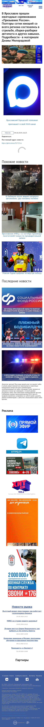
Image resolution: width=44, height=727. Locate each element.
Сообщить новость (21, 676)
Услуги (11, 676)
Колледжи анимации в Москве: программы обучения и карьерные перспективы (22, 639)
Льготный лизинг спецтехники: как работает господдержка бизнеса (22, 612)
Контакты (32, 676)
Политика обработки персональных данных (13, 713)
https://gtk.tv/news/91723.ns (12, 143)
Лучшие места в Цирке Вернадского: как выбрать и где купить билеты (22, 629)
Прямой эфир (30, 6)
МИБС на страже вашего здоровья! (22, 621)
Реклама (39, 676)
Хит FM (21, 5)
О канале (5, 676)
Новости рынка (22, 607)
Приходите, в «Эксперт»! (22, 648)
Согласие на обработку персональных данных (14, 715)
